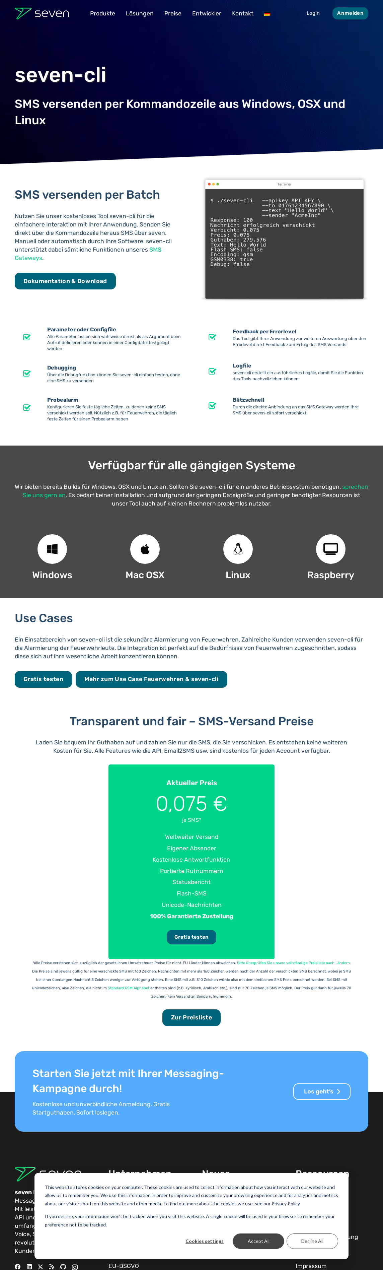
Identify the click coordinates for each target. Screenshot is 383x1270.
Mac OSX (145, 575)
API (19, 1217)
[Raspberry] (331, 549)
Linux (238, 575)
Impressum (311, 1266)
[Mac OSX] (145, 549)
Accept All (259, 1241)
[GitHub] (63, 1267)
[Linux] (238, 549)
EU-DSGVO (123, 1266)
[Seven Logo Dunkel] (42, 13)
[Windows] (52, 549)
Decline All (312, 1241)
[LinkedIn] (29, 1267)
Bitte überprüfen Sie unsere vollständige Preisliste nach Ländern (293, 963)
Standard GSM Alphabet (128, 988)
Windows (52, 575)
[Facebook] (18, 1267)
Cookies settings (204, 1241)
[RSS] (51, 1267)
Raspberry (330, 575)
